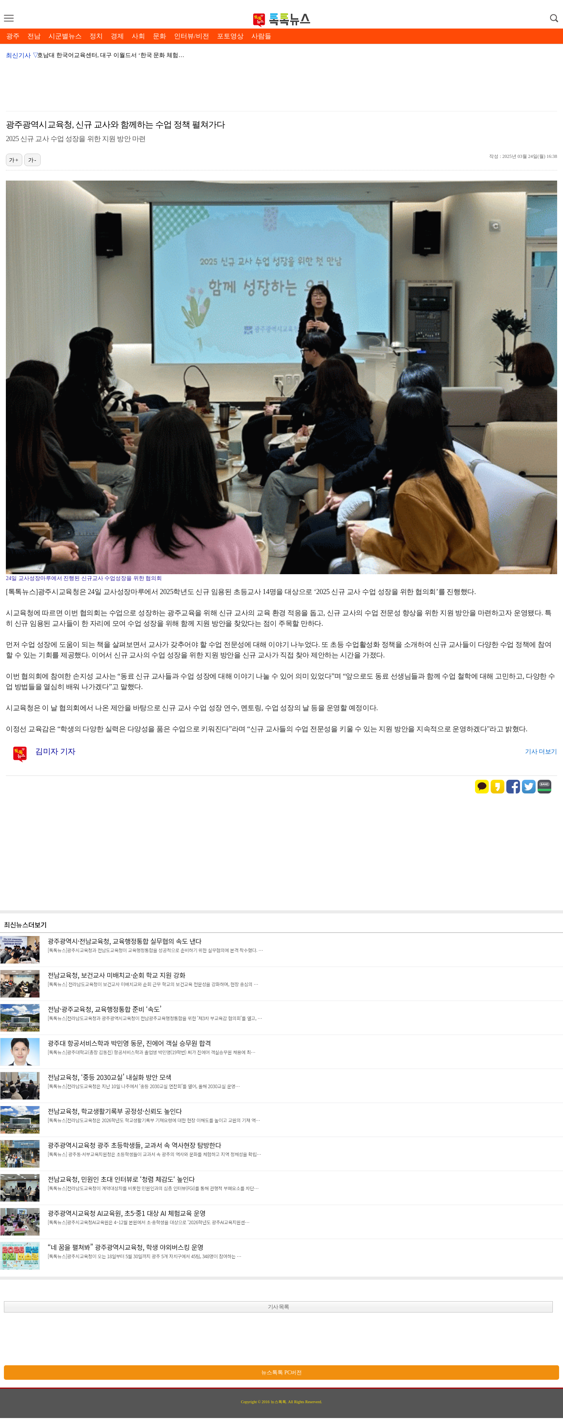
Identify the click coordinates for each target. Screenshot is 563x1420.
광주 (13, 36)
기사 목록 (278, 1307)
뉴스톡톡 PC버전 (281, 1372)
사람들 (261, 36)
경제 (117, 36)
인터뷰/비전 (191, 36)
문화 (159, 36)
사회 (138, 36)
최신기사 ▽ (22, 55)
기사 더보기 (541, 751)
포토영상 (230, 36)
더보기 (38, 924)
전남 (34, 36)
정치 (96, 36)
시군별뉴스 (65, 36)
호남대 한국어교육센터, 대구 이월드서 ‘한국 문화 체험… (110, 55)
